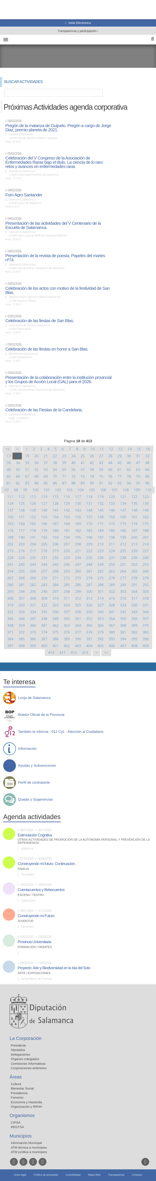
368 (123, 625)
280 (10, 584)
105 (92, 489)
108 (126, 489)
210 (100, 544)
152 (33, 516)
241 (10, 564)
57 (83, 469)
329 (123, 605)
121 (123, 496)
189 (10, 537)
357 (146, 618)
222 (89, 550)
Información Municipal (26, 1143)
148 (134, 510)
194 (67, 537)
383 (146, 632)
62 (129, 469)
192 (44, 537)
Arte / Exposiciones (34, 973)
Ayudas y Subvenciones (37, 766)
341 (112, 611)
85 (46, 483)
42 (92, 462)
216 (22, 550)
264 (123, 571)
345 (10, 618)
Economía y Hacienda (26, 1102)
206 (55, 544)
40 (73, 462)
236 (100, 557)
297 (55, 591)
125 (22, 503)
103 (69, 489)
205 (44, 544)
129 (67, 503)
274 (89, 577)
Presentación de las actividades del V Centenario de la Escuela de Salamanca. (53, 225)
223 (100, 550)
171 (100, 523)
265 (134, 571)
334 (33, 611)
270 (44, 577)
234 (78, 557)
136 (146, 503)
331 (146, 605)
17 (9, 455)
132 (100, 503)
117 (78, 496)
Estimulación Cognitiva (35, 835)
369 (134, 625)
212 (123, 544)
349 (55, 618)
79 (138, 476)
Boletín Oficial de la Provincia (41, 715)
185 (112, 530)
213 (134, 544)
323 (55, 605)
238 (123, 557)
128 (55, 503)
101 (47, 489)
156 (78, 516)
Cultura (16, 1084)
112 (22, 496)
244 (44, 564)
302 (112, 591)
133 (112, 503)
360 (33, 625)
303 (123, 591)
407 (123, 645)
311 (67, 598)
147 (123, 510)
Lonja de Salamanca (34, 698)
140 (44, 510)
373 (33, 632)
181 (67, 530)
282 (33, 584)
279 (146, 577)
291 (134, 584)
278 (134, 577)
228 (10, 557)
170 (89, 523)
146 (112, 510)
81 (9, 483)
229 (22, 557)
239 (134, 557)
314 (100, 598)
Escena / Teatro (31, 895)
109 (137, 489)
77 (120, 476)
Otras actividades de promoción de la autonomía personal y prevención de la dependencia (84, 841)
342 (123, 611)
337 (67, 611)
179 (44, 530)
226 (134, 550)
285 (67, 584)
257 (44, 571)
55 (64, 469)
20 (36, 455)
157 (89, 516)
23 (64, 455)
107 (114, 489)
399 (33, 645)
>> (106, 653)
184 (100, 530)
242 (22, 564)
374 (44, 632)
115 (55, 496)
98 (16, 489)
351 (78, 618)
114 (44, 496)
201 (146, 537)
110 (148, 489)
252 (134, 564)
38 (55, 462)
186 (123, 530)
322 (44, 605)
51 (27, 469)
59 (101, 469)
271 (55, 577)
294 (22, 591)
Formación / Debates (35, 947)
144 (89, 510)
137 (10, 510)
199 (123, 537)
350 (67, 618)
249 (100, 564)
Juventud (26, 921)
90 (92, 483)
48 (147, 462)
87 (64, 483)
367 (112, 625)
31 (138, 455)
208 (78, 544)
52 (36, 469)
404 (89, 645)
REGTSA (17, 1127)
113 (33, 496)
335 (44, 611)
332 (10, 611)
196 (89, 537)
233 (67, 557)
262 (100, 571)
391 (89, 638)
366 (100, 625)
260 (78, 571)
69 (46, 476)
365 (89, 625)
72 (73, 476)
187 (134, 530)
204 (33, 544)
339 (89, 611)
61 (120, 469)
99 (25, 489)
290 (123, 584)
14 (130, 448)
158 (100, 516)
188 (146, 530)
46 (129, 462)
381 (123, 632)
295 (33, 591)
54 (55, 469)
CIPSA (15, 1122)
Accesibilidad (73, 1174)
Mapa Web (94, 1174)
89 (83, 483)
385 (22, 638)
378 (89, 632)
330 (134, 605)
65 (9, 476)
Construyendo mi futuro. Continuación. (47, 864)
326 (89, 605)
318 (146, 598)
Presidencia (19, 1093)
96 (147, 483)
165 (33, 523)
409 (146, 645)
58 (92, 469)
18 (18, 455)
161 (134, 516)
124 (10, 503)
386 (33, 638)
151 (22, 516)
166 (44, 523)
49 (9, 469)
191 (33, 537)
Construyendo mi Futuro (36, 916)
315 (112, 598)
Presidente (18, 1045)
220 (67, 550)
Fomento (17, 1097)
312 (78, 598)
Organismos (22, 1115)
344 (146, 611)
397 (10, 645)
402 (67, 645)
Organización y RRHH (26, 1106)
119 (100, 496)
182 (78, 530)
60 (110, 469)
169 (78, 523)
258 (55, 571)
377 (78, 632)
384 (10, 638)
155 (67, 516)
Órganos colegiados (25, 1059)
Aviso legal (20, 1174)
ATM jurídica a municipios (29, 1152)
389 (67, 638)
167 (55, 523)
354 (112, 618)
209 (89, 544)
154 (55, 516)
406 (112, 645)
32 (147, 455)
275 (100, 577)
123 (146, 496)
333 (22, 611)
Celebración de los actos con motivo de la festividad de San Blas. (57, 290)
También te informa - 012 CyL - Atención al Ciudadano (60, 732)
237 (112, 557)
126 (33, 503)
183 (89, 530)
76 (110, 476)
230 (33, 557)
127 (44, 503)
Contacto (137, 1174)
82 (18, 483)
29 (120, 455)
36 (36, 462)
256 (33, 571)
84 (36, 483)
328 (112, 605)
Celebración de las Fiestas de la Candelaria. (44, 410)
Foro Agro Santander (23, 195)
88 (73, 483)
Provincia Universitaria (34, 942)
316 (123, 598)
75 (101, 476)
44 (110, 462)
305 (146, 591)
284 (55, 584)
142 (67, 510)
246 (67, 564)
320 (22, 605)
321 (33, 605)
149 (146, 510)
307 (22, 598)
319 (10, 605)
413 (85, 652)
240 (146, 557)
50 (18, 469)
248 (89, 564)
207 (67, 544)
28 (110, 455)
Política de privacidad (46, 1174)
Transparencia (116, 1174)
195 (78, 537)
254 (10, 571)
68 (36, 476)
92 (110, 483)
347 (33, 618)
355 (123, 618)
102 (58, 489)
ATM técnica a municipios (29, 1147)
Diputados (18, 1050)
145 (100, 510)
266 (146, 571)
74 (92, 476)
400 (44, 645)
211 (112, 544)
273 (78, 577)
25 (83, 455)
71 (64, 476)
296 (44, 591)
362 (55, 625)
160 (123, 516)
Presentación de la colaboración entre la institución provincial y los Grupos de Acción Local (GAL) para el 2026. (58, 379)
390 (78, 638)
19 (27, 455)
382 (134, 632)
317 (134, 598)
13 (120, 448)
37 (46, 462)
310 (55, 598)
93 (120, 483)
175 (146, 523)
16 (148, 448)
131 (89, 503)
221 (78, 550)
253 (146, 564)
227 (146, 550)
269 (33, 577)
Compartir (5, 667)
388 (55, 638)
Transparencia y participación (77, 31)
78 (129, 476)
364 (78, 625)
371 (10, 632)
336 (55, 611)
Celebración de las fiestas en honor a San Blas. (46, 349)
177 (22, 530)
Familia (23, 869)
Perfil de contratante (34, 783)
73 (83, 476)
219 (55, 550)
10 (93, 448)
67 (27, 476)
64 (147, 469)
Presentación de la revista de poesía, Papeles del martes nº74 (55, 258)
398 (22, 645)
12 (111, 448)
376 (67, 632)
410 (51, 652)
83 (27, 483)
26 (92, 455)
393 (112, 638)
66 (18, 476)
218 (44, 550)
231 (44, 557)
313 (89, 598)
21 (46, 455)
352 (89, 618)
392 (100, 638)
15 (139, 448)
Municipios (21, 1136)
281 (22, 584)
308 (33, 598)
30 (129, 455)
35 (27, 462)
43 (101, 462)
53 (46, 469)
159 (112, 516)
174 (134, 523)
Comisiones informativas (28, 1063)
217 (33, 550)
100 (35, 489)
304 (134, 591)
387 (44, 638)
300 (89, 591)
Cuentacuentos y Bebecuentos (41, 890)
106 (103, 489)
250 (112, 564)
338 (78, 611)
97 (7, 489)
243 (33, 564)
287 (89, 584)
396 (146, 638)
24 (73, 455)
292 (146, 584)
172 (112, 523)
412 (74, 652)
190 (22, 537)
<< (8, 449)
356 (134, 618)
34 (18, 462)
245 (55, 564)
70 (55, 476)
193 (55, 537)
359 (22, 625)
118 (89, 496)
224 (112, 550)
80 (147, 476)
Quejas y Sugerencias (35, 799)
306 (10, 598)
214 (146, 544)
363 (67, 625)
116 (67, 496)
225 (123, 550)
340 (100, 611)
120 (112, 496)
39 (64, 462)
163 (10, 523)
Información (27, 749)
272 (67, 577)
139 (33, 510)
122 (134, 496)
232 (55, 557)
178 (33, 530)
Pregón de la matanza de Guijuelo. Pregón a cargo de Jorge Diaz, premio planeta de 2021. (58, 127)
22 (55, 455)
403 (78, 645)
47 (138, 462)
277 (123, 577)
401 (55, 645)
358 (10, 625)
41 (83, 462)
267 (10, 577)
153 (44, 516)
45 (120, 462)
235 (89, 557)
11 (102, 448)
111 (10, 496)
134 (123, 503)
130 (78, 503)
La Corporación (25, 1038)
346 (22, 618)
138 (22, 510)
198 (112, 537)
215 (10, 550)
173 (123, 523)
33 (9, 462)
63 (138, 469)
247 (78, 564)
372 (22, 632)
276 (112, 577)
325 (78, 605)
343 (134, 611)
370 (146, 625)
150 (10, 516)
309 (44, 598)
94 (129, 483)
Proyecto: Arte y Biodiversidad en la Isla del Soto (54, 968)
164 (22, 523)
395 (134, 638)
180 (55, 530)
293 (10, 591)
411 (62, 652)
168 (67, 523)
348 (44, 618)
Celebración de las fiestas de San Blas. (39, 321)
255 (22, 571)
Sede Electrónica (79, 23)
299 (78, 591)
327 (100, 605)
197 (100, 537)
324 (67, 605)
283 (44, 584)
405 (100, 645)
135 (134, 503)
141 (55, 510)
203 (22, 544)
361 (44, 625)
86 (55, 483)
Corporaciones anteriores (28, 1068)
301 (100, 591)
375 (55, 632)
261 (89, 571)
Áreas (16, 1077)
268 (22, 577)
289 (112, 584)
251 (123, 564)
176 (10, 530)
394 (123, 638)
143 (78, 510)
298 (67, 591)
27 (101, 455)
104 (80, 489)
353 (100, 618)
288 (100, 584)
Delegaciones (20, 1054)
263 (112, 571)
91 (101, 483)
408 (134, 645)
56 (73, 469)
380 (112, 632)
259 (67, 571)
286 (78, 584)
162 (146, 516)
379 (100, 632)
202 (10, 544)
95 (138, 483)
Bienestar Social (22, 1088)
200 (134, 537)
